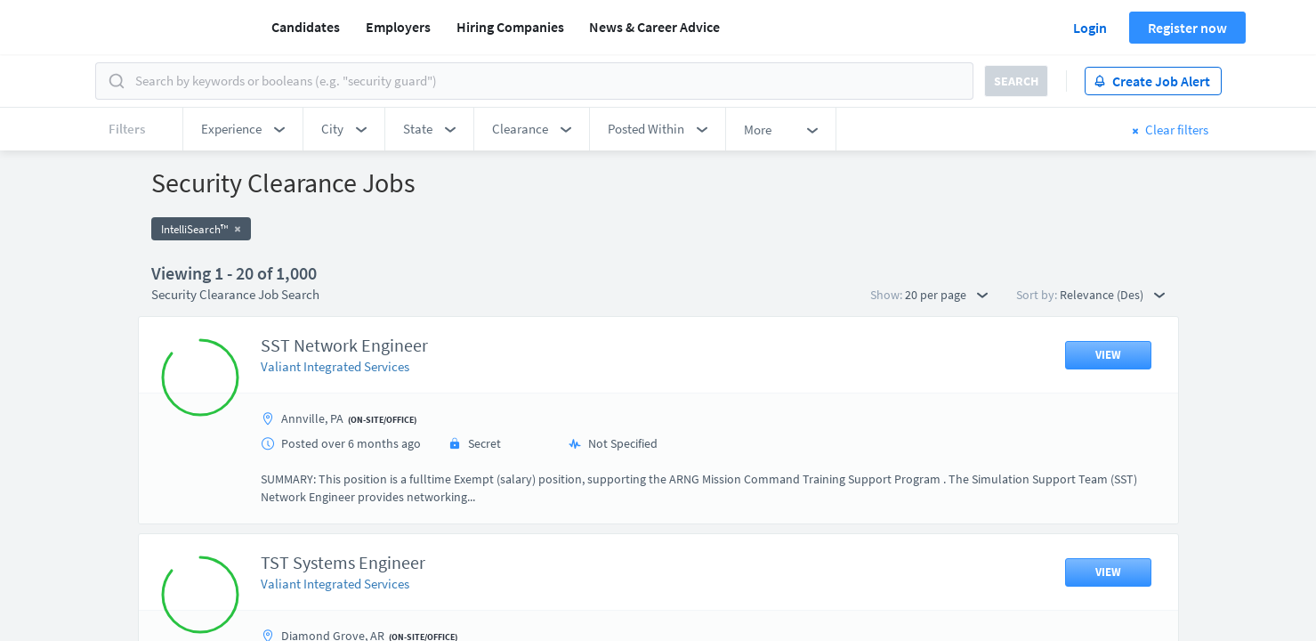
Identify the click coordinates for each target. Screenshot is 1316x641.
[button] (243, 129)
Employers (398, 27)
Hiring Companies (510, 27)
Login (1090, 28)
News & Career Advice (654, 27)
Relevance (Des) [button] (1112, 294)
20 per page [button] (946, 294)
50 (760, 485)
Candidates (305, 27)
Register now (1187, 28)
